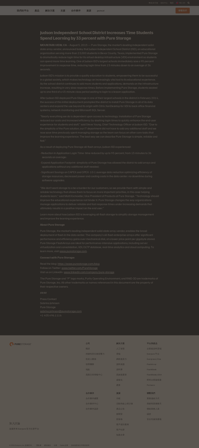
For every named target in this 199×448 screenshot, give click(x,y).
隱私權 (38, 444)
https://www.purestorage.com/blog (79, 263)
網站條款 (47, 444)
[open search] (188, 3)
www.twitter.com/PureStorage (80, 267)
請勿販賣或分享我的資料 (80, 444)
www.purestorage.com (73, 251)
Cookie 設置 (64, 444)
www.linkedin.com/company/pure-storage (89, 271)
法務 (55, 444)
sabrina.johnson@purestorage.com (61, 310)
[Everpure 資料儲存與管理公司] (20, 343)
